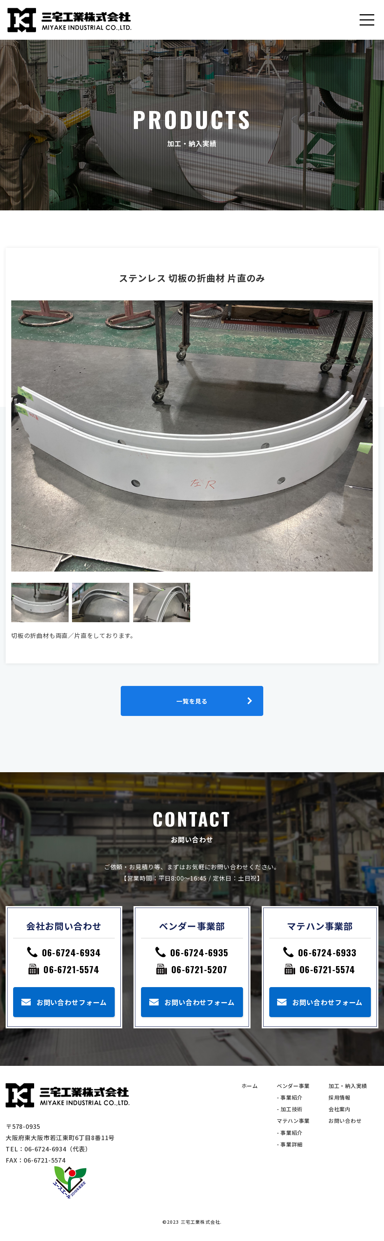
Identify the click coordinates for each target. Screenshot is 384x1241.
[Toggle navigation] (367, 20)
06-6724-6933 (327, 952)
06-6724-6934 (71, 952)
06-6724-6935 (199, 952)
